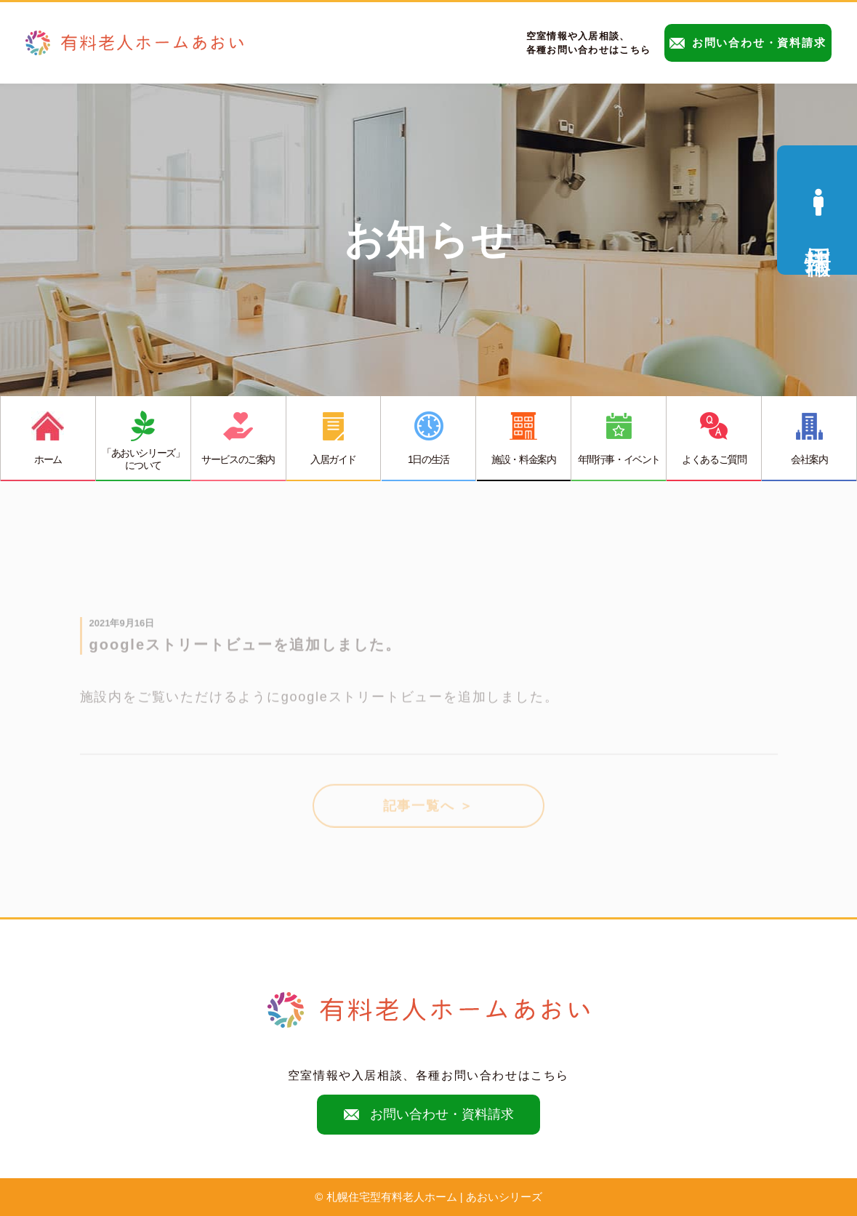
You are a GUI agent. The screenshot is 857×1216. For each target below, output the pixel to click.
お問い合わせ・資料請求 (747, 42)
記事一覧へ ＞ (429, 812)
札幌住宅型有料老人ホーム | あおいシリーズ (434, 1197)
